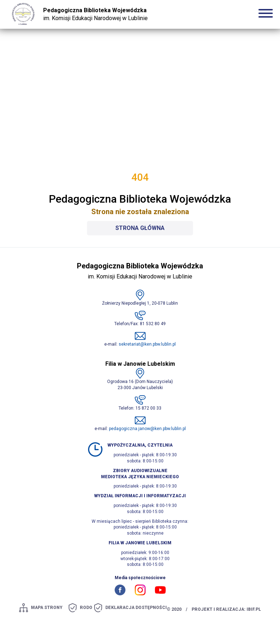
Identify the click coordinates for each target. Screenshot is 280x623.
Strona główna (140, 228)
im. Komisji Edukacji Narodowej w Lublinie (95, 14)
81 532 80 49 (153, 323)
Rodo (86, 607)
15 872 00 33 (148, 408)
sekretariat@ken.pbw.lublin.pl (147, 344)
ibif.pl (254, 609)
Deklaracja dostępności (136, 607)
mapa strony (47, 607)
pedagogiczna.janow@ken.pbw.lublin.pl (147, 428)
